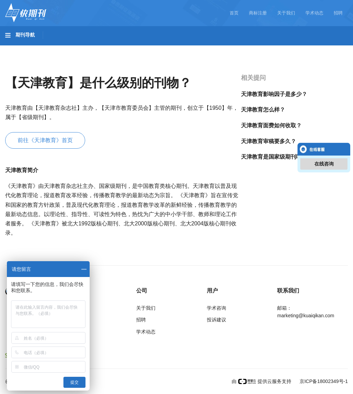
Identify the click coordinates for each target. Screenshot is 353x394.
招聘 (338, 12)
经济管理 (22, 68)
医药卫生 (167, 48)
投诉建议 (216, 319)
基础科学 (22, 48)
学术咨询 (216, 308)
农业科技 (132, 48)
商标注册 (258, 12)
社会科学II (316, 48)
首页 (234, 12)
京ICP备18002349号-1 (323, 381)
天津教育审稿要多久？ (268, 141)
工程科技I (58, 48)
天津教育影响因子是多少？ (274, 94)
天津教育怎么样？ (263, 110)
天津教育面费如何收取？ (271, 125)
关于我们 (286, 12)
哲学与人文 (240, 48)
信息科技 (202, 48)
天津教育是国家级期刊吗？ (274, 157)
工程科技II (96, 48)
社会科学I (278, 48)
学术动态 (314, 12)
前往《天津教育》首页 (45, 140)
